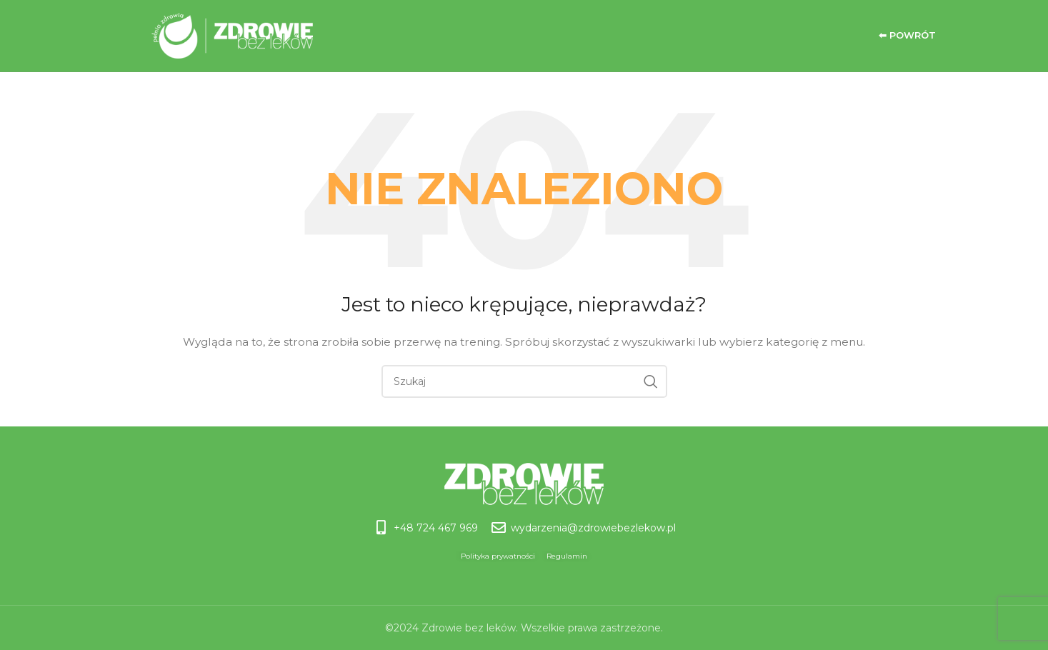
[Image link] (524, 482)
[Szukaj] (524, 381)
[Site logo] (206, 35)
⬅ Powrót (907, 35)
